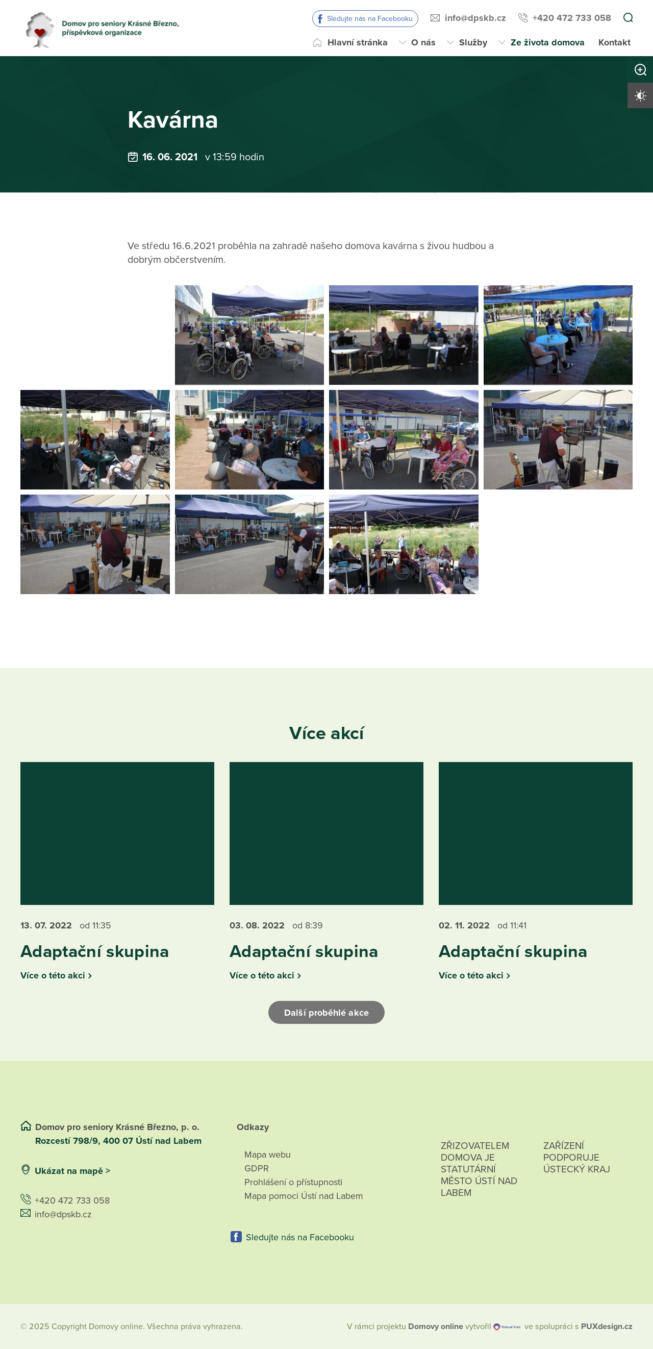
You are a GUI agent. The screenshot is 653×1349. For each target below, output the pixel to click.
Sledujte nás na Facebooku (370, 18)
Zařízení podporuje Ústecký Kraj (576, 1157)
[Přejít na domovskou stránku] (106, 28)
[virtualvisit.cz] (506, 1326)
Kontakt (614, 42)
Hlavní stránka (358, 42)
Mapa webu (267, 1154)
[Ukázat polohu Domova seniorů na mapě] (170, 1171)
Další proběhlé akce (326, 1012)
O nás (423, 42)
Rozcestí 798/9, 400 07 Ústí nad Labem (119, 1140)
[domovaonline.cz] (435, 1326)
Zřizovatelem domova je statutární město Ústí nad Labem (479, 1181)
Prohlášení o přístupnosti (293, 1182)
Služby (473, 42)
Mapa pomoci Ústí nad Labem (303, 1195)
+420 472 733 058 (572, 17)
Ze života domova (548, 42)
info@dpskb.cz (475, 17)
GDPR (256, 1168)
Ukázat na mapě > (72, 1170)
